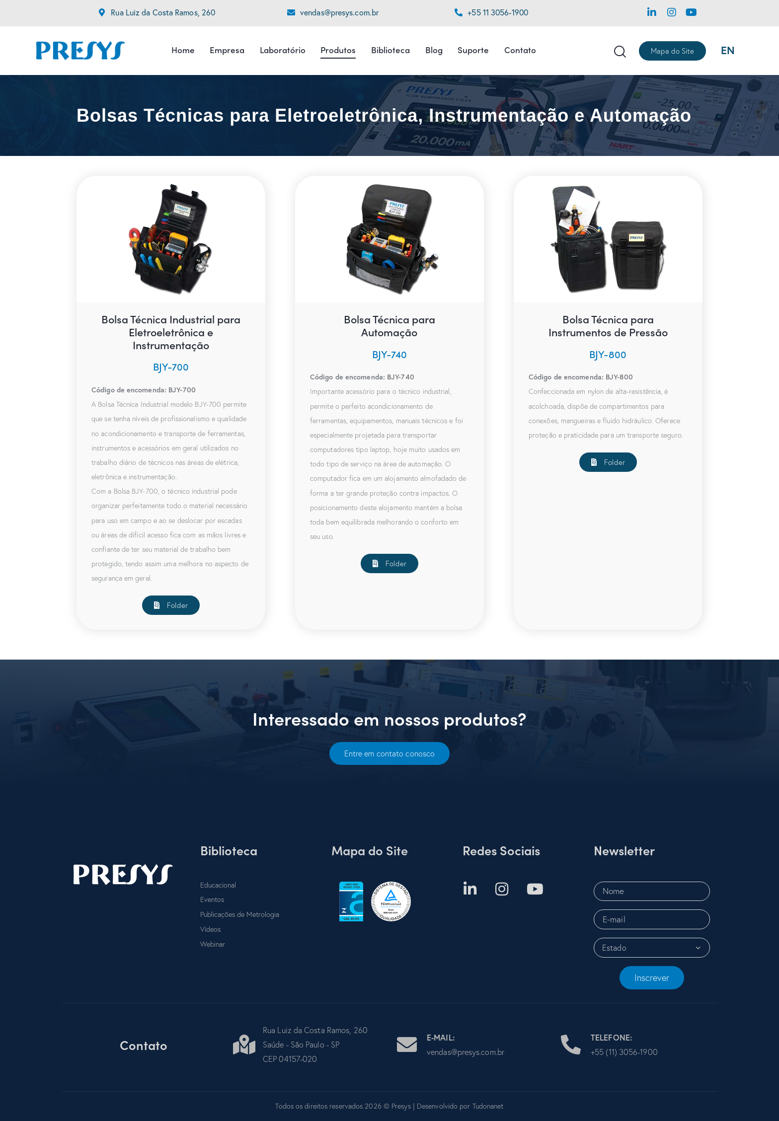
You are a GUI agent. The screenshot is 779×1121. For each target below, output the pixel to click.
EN (728, 50)
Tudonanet (488, 1106)
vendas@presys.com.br (339, 12)
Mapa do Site (369, 850)
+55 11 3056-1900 (497, 12)
